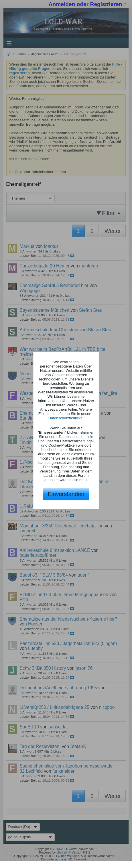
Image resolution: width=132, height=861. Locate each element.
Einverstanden (66, 494)
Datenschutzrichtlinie (65, 418)
